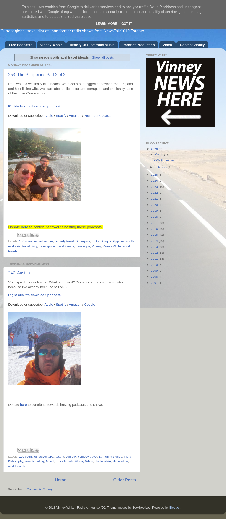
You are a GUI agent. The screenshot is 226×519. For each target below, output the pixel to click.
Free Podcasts (20, 45)
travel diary (29, 246)
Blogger (174, 507)
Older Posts (124, 479)
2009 (155, 270)
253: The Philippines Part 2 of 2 (37, 74)
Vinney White (112, 246)
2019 (155, 210)
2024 (155, 180)
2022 (155, 192)
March (159, 154)
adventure (46, 241)
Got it (126, 24)
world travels (17, 466)
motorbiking (100, 241)
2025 (155, 174)
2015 (155, 234)
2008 (155, 276)
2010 (155, 264)
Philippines (117, 241)
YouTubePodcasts (97, 115)
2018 (155, 216)
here (24, 227)
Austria (59, 456)
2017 (155, 222)
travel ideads (65, 246)
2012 (155, 252)
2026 (155, 149)
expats (85, 241)
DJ (77, 241)
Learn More (106, 24)
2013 (155, 246)
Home (60, 479)
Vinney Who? (51, 45)
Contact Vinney (192, 45)
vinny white (120, 461)
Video (167, 45)
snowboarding (34, 461)
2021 (155, 198)
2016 (155, 228)
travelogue (83, 246)
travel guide (47, 246)
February (161, 167)
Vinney (96, 246)
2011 (155, 258)
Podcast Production (138, 45)
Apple (48, 115)
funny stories (113, 456)
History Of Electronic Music (92, 45)
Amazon (75, 115)
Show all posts (103, 57)
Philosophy (15, 461)
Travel (50, 461)
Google (89, 304)
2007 (155, 282)
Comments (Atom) (39, 489)
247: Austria (19, 273)
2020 (155, 204)
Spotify (61, 115)
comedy (71, 456)
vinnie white (103, 461)
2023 (155, 186)
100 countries (28, 241)
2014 (155, 241)
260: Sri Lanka (164, 159)
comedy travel (64, 241)
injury (127, 456)
